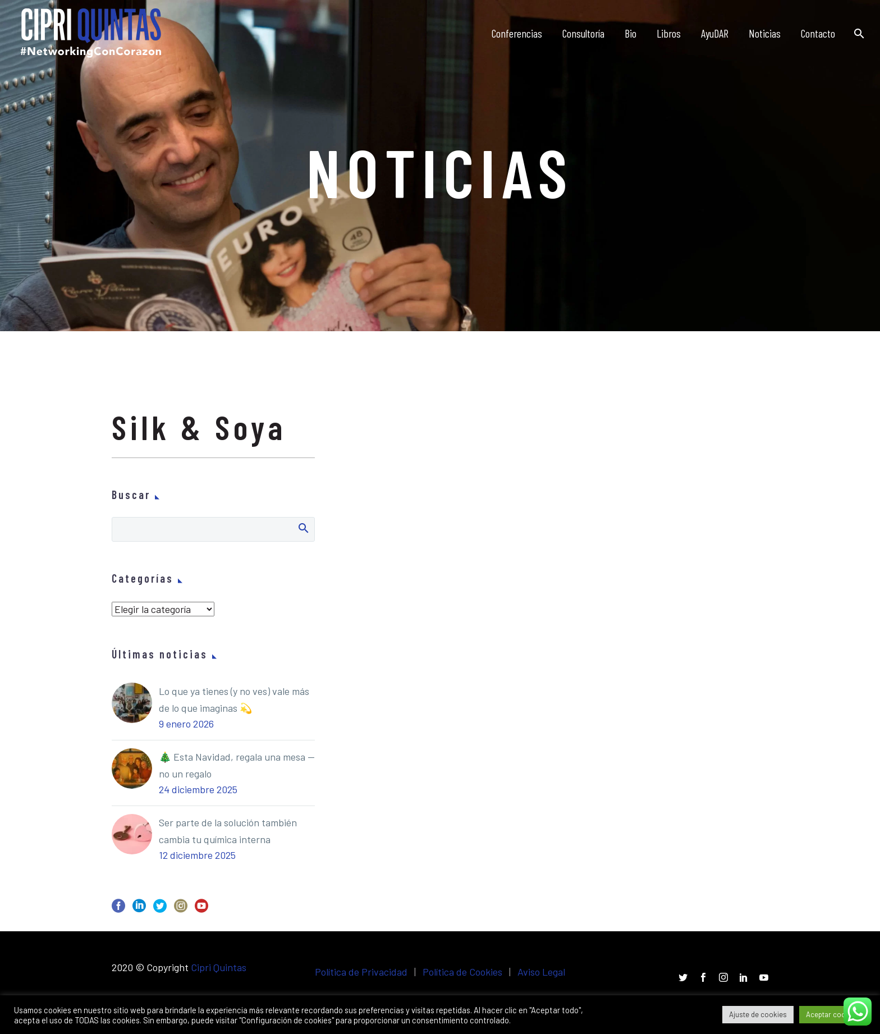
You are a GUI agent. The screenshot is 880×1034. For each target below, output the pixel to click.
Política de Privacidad (361, 972)
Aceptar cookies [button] (832, 1014)
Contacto (818, 33)
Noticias (765, 33)
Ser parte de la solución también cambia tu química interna (228, 830)
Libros (669, 33)
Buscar (303, 527)
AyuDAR (714, 33)
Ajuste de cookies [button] (758, 1014)
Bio (630, 33)
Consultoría (583, 33)
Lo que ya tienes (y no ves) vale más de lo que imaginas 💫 (234, 699)
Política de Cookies (462, 972)
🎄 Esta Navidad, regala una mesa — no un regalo (237, 765)
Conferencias (517, 33)
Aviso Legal (541, 972)
